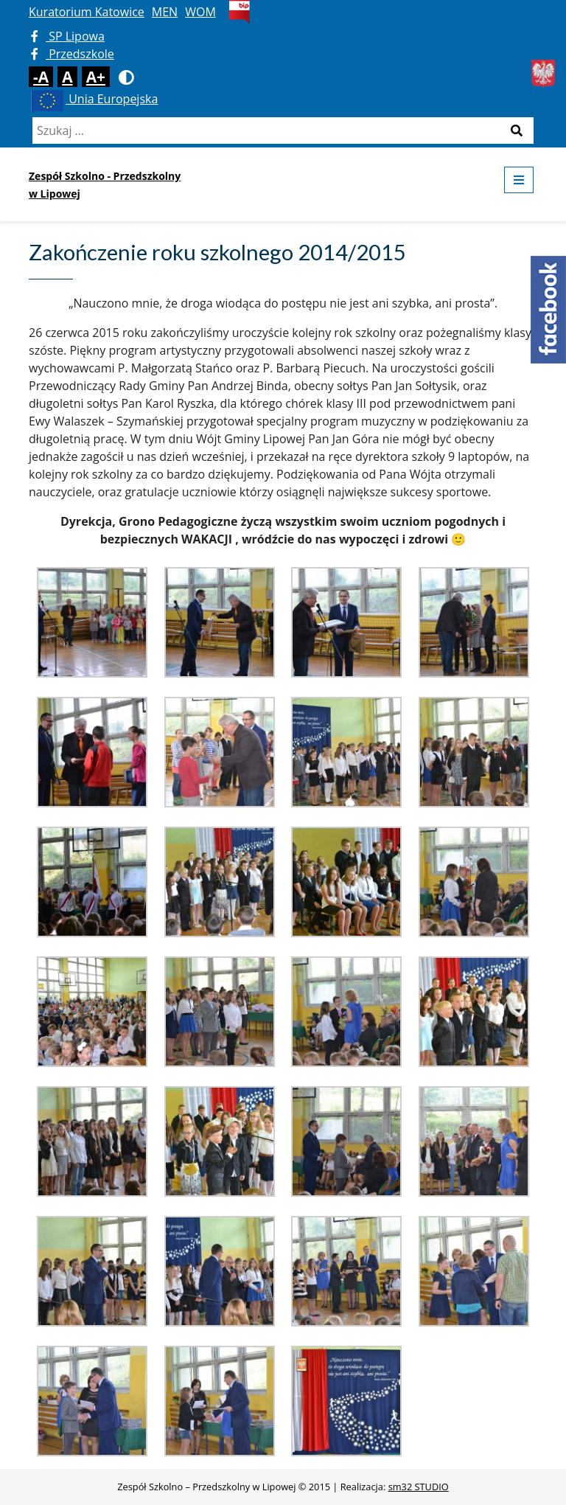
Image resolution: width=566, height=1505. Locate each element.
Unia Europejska (93, 99)
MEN (165, 12)
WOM (200, 12)
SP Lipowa (68, 36)
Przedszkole (72, 54)
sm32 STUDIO (418, 1486)
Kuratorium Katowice (86, 12)
